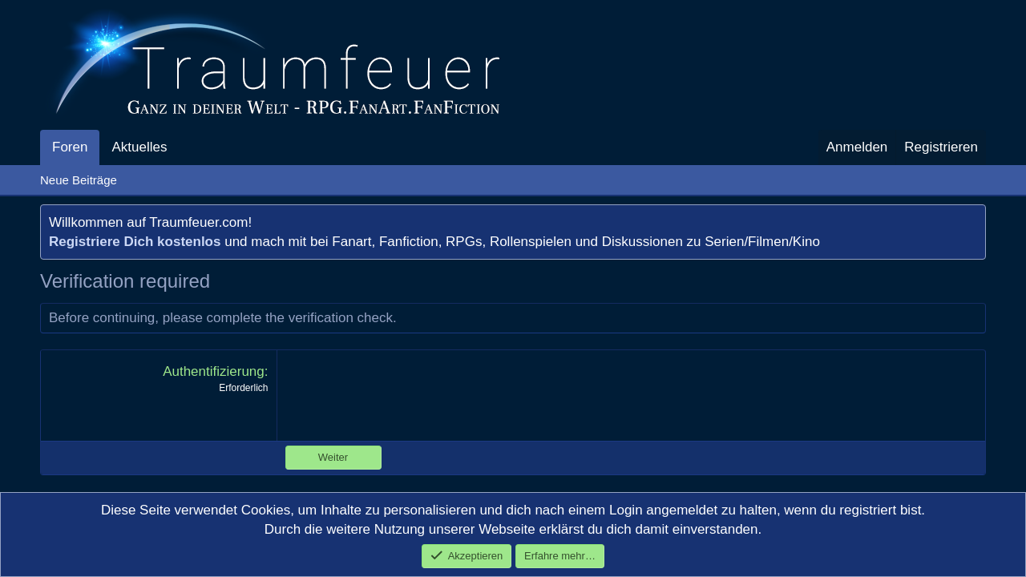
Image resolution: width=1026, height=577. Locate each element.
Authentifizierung (214, 371)
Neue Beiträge (78, 180)
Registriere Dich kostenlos (134, 241)
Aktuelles (139, 147)
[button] (180, 147)
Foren (69, 147)
